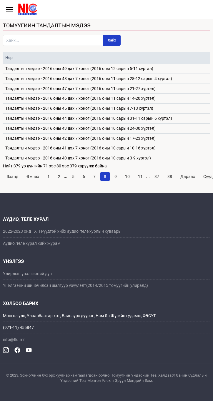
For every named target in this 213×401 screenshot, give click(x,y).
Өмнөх (32, 176)
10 (127, 176)
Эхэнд (12, 176)
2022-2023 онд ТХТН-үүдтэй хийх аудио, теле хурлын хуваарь (62, 231)
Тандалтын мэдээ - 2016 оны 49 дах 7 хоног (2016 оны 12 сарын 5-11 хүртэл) (79, 68)
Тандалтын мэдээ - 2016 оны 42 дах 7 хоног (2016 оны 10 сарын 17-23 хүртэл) (80, 138)
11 (140, 176)
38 (169, 176)
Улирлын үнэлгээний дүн (27, 273)
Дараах (187, 176)
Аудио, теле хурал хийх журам (31, 243)
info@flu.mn (14, 339)
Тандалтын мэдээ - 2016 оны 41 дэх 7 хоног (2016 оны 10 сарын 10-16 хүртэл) (80, 148)
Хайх (112, 40)
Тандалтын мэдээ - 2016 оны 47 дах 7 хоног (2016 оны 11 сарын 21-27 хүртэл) (80, 88)
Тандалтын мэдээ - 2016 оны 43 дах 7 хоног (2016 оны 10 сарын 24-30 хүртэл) (80, 128)
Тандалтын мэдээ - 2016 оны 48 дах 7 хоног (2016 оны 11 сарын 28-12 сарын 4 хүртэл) (88, 78)
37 (156, 176)
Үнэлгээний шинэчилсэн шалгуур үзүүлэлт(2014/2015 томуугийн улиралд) (75, 285)
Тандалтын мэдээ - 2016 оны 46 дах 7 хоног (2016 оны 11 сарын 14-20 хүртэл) (80, 98)
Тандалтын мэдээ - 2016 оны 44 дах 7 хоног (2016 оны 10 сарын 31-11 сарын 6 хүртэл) (88, 118)
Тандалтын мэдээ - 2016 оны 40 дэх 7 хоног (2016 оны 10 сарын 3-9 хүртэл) (78, 158)
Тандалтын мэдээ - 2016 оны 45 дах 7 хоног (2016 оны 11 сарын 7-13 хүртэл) (79, 108)
